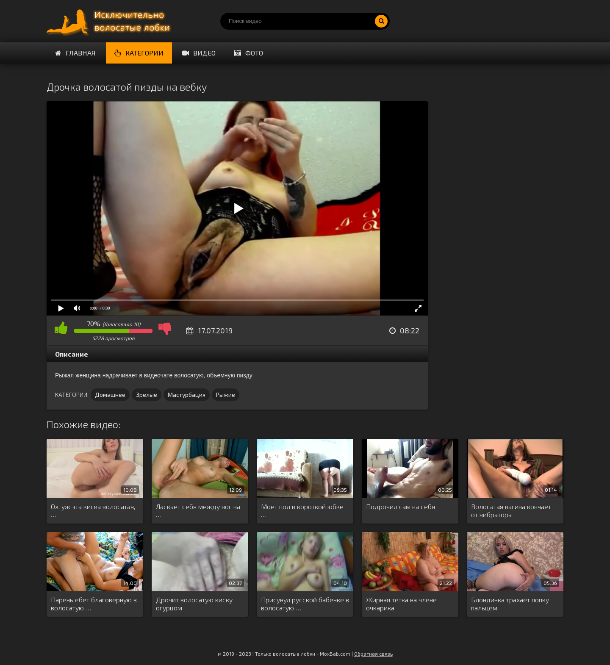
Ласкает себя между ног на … (198, 510)
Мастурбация (186, 394)
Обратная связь (373, 654)
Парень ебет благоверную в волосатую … (94, 604)
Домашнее (110, 394)
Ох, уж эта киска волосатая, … (93, 510)
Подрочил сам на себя (400, 506)
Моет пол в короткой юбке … (302, 510)
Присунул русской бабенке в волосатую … (305, 604)
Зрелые (146, 394)
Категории (139, 53)
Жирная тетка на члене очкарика (401, 604)
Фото (248, 53)
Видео (199, 53)
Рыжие (225, 394)
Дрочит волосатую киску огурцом (194, 604)
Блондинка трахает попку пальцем (510, 604)
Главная (75, 53)
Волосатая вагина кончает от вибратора (511, 510)
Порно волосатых (110, 21)
